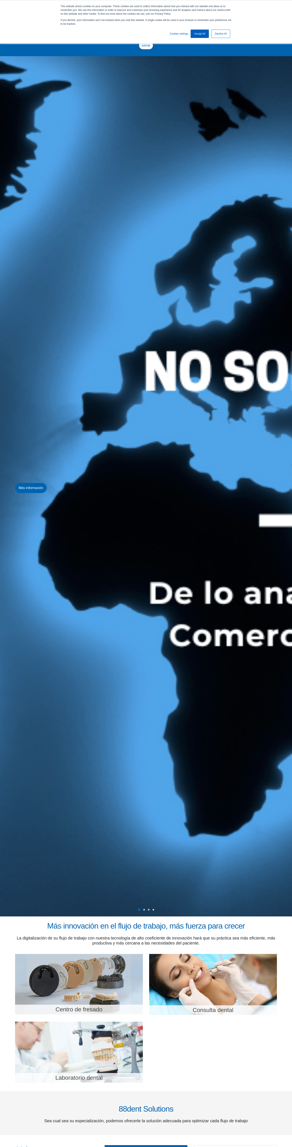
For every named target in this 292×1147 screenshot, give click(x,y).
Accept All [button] (199, 33)
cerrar (146, 45)
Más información (31, 488)
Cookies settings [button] (179, 33)
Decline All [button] (221, 33)
